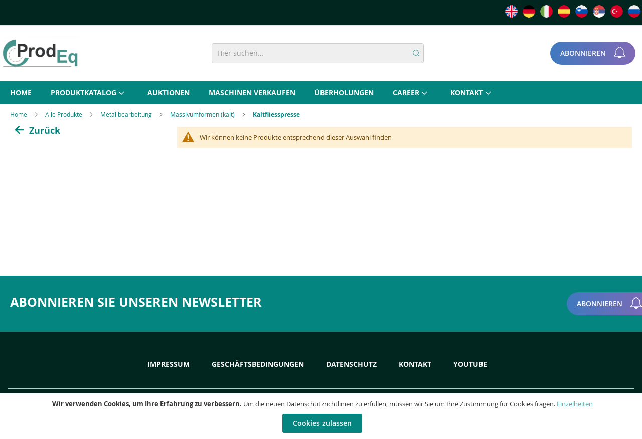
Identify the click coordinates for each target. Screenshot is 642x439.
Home (19, 114)
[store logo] (40, 53)
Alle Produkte (64, 114)
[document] (322, 416)
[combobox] (317, 53)
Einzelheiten (575, 403)
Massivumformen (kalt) (203, 114)
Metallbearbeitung (126, 114)
